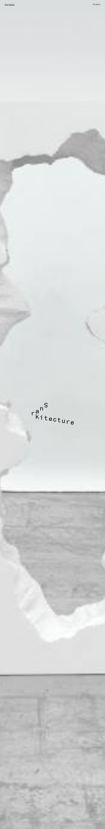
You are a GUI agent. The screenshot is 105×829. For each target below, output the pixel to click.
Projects (9, 5)
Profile (96, 5)
